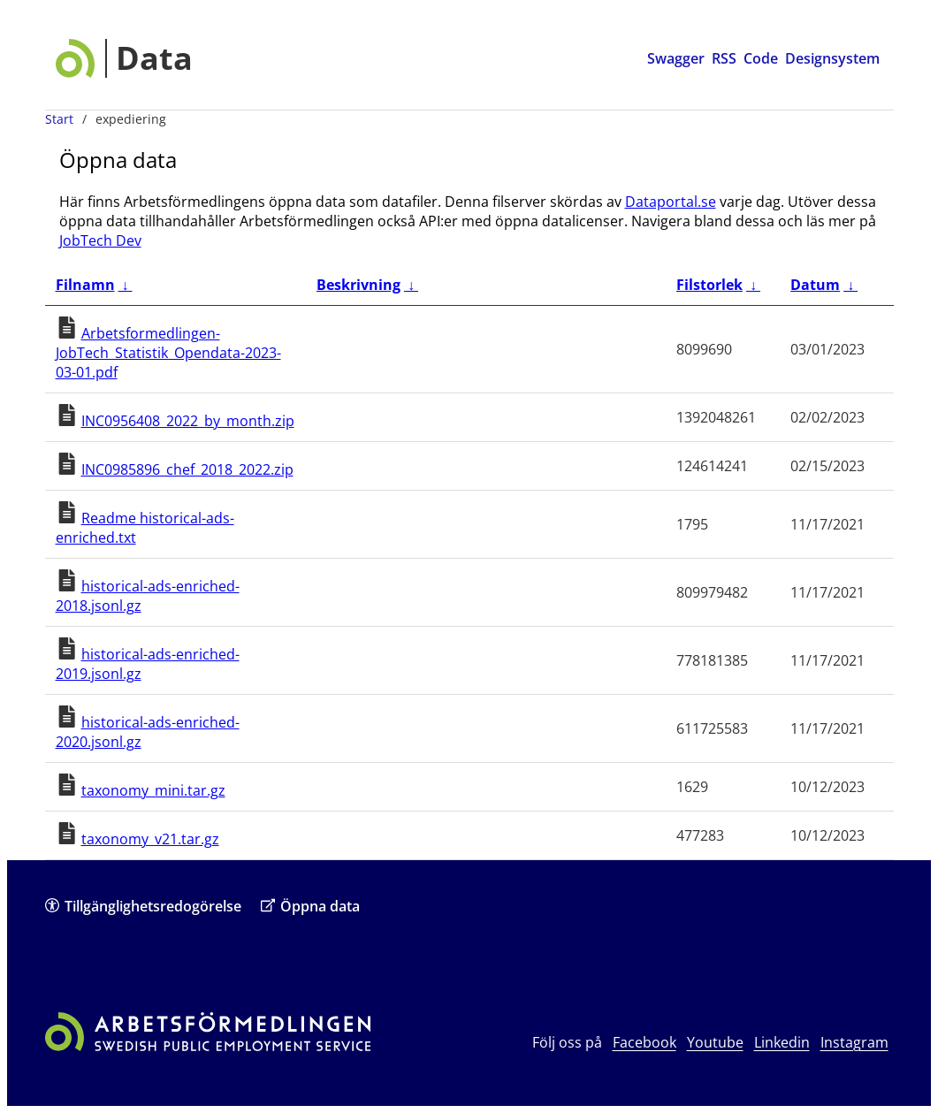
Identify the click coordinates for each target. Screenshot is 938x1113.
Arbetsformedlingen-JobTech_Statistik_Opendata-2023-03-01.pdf (168, 353)
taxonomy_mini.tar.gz (153, 790)
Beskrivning (358, 284)
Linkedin (782, 1042)
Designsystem (832, 58)
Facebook (644, 1042)
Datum (815, 284)
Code (761, 58)
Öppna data (310, 906)
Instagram (854, 1042)
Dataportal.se (670, 201)
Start (59, 119)
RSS (724, 58)
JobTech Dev (100, 240)
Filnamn (85, 284)
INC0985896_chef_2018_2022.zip (187, 469)
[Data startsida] (124, 58)
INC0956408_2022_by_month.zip (187, 421)
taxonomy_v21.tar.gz (150, 839)
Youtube (715, 1042)
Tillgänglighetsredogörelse (143, 906)
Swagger (676, 58)
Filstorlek (709, 284)
